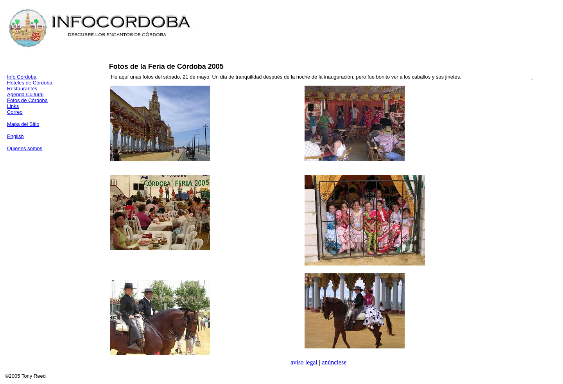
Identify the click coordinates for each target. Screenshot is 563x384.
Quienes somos (24, 148)
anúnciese (334, 362)
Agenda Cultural (25, 94)
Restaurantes (22, 89)
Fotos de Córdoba (27, 100)
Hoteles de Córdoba (29, 83)
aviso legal (303, 362)
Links (13, 106)
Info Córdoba (21, 77)
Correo (15, 112)
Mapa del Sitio (23, 124)
